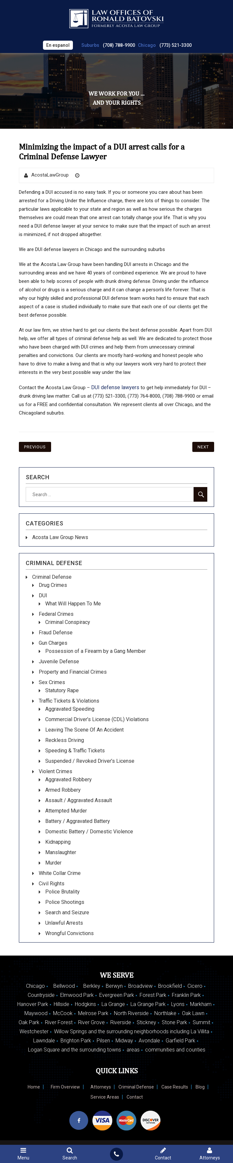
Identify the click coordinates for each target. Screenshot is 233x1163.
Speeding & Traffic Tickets (75, 750)
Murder (53, 863)
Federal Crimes (56, 614)
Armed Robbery (63, 790)
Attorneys (100, 1087)
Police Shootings (64, 902)
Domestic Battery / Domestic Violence (89, 831)
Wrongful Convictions (69, 933)
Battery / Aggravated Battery (77, 821)
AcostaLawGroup (50, 175)
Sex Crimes (52, 682)
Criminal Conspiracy (67, 622)
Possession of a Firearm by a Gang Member (95, 651)
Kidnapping (58, 842)
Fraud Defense (56, 632)
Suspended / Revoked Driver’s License (89, 761)
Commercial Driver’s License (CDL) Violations (97, 719)
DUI (43, 595)
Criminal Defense (52, 577)
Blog (200, 1087)
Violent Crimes (55, 771)
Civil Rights (51, 883)
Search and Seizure (67, 912)
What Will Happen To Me (73, 604)
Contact (135, 1097)
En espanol (58, 45)
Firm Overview (65, 1087)
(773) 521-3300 (175, 45)
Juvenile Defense (59, 661)
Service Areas (104, 1097)
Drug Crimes (53, 585)
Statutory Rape (62, 690)
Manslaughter (60, 852)
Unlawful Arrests (64, 923)
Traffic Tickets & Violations (69, 701)
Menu (23, 1153)
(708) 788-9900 (119, 45)
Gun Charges (53, 643)
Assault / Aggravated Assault (78, 800)
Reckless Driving (64, 740)
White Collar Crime (60, 873)
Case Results (174, 1087)
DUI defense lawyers (115, 387)
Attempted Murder (66, 811)
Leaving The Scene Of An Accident (84, 730)
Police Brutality (62, 892)
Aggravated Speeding (69, 709)
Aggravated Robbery (68, 779)
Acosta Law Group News (60, 537)
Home (34, 1087)
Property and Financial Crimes (73, 672)
